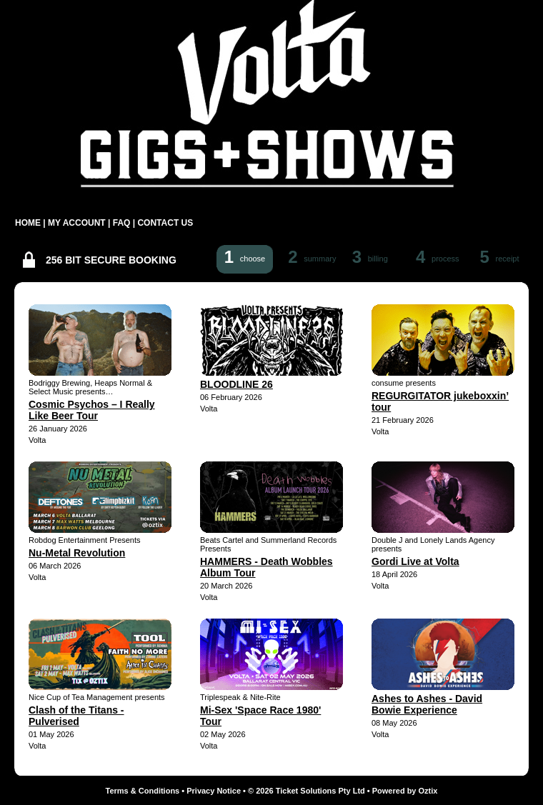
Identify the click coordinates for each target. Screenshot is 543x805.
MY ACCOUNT (77, 223)
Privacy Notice (213, 790)
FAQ (122, 223)
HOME (28, 223)
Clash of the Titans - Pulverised (76, 715)
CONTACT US (165, 223)
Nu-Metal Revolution (77, 553)
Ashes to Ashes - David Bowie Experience (427, 704)
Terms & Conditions (143, 790)
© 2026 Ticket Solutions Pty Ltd (306, 790)
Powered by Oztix (405, 790)
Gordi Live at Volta (415, 561)
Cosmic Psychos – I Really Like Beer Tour (92, 410)
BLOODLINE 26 (236, 384)
